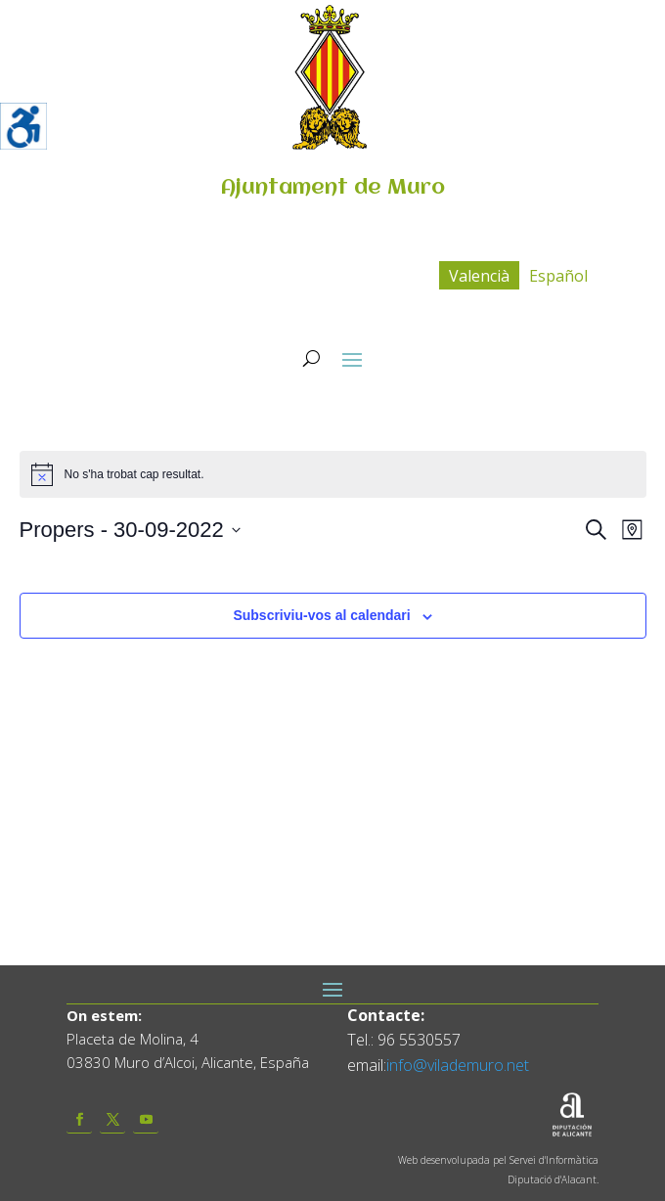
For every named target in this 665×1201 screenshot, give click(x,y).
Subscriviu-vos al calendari (321, 615)
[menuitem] (479, 275)
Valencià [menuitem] (479, 276)
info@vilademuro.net (457, 1065)
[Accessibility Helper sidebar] (23, 126)
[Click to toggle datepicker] (130, 529)
